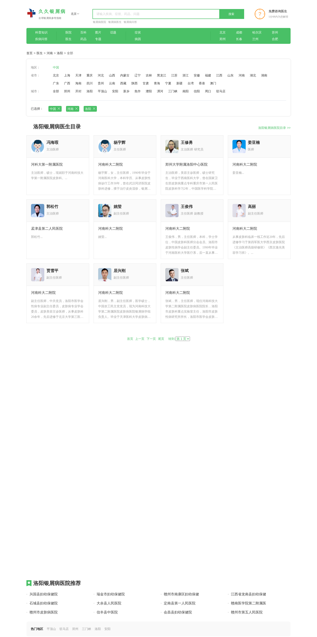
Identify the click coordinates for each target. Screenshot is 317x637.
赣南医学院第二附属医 (248, 603)
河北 (101, 75)
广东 (56, 83)
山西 (112, 75)
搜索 (231, 14)
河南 (50, 53)
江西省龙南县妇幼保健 (248, 594)
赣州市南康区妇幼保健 (181, 594)
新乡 (126, 91)
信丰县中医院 (107, 612)
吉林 (149, 75)
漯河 (160, 91)
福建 (208, 75)
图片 (98, 32)
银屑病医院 (99, 22)
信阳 (197, 91)
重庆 (90, 75)
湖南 (264, 75)
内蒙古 (124, 75)
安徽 (197, 75)
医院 (68, 32)
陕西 (134, 83)
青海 (157, 83)
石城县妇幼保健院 (43, 603)
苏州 (275, 32)
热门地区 (37, 629)
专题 (98, 39)
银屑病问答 (130, 22)
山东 (230, 75)
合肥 (275, 39)
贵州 (101, 83)
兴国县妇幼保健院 (43, 594)
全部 (56, 91)
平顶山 (102, 91)
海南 (78, 83)
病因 (138, 39)
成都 (239, 32)
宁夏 (168, 83)
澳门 (213, 83)
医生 (68, 39)
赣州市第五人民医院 (247, 612)
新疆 (179, 83)
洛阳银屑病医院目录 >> (274, 128)
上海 (67, 75)
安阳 (115, 91)
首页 (29, 53)
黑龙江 (161, 75)
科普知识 (41, 32)
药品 (83, 39)
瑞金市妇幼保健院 (111, 594)
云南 (112, 83)
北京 (222, 32)
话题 (113, 32)
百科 (83, 32)
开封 (78, 91)
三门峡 (172, 91)
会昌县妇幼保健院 (178, 612)
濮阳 (149, 91)
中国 (56, 67)
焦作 (138, 91)
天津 (78, 75)
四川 (90, 83)
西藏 (123, 83)
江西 (219, 75)
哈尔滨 (257, 32)
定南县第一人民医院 (179, 603)
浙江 (185, 75)
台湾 (191, 83)
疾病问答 (41, 39)
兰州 (255, 39)
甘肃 (146, 83)
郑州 (222, 39)
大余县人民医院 (109, 603)
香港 (202, 83)
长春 (239, 39)
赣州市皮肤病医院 (43, 612)
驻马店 (220, 91)
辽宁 (138, 75)
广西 (67, 83)
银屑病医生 (115, 22)
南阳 (185, 91)
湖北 (253, 75)
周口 (208, 91)
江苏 (174, 75)
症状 (138, 32)
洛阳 (60, 53)
